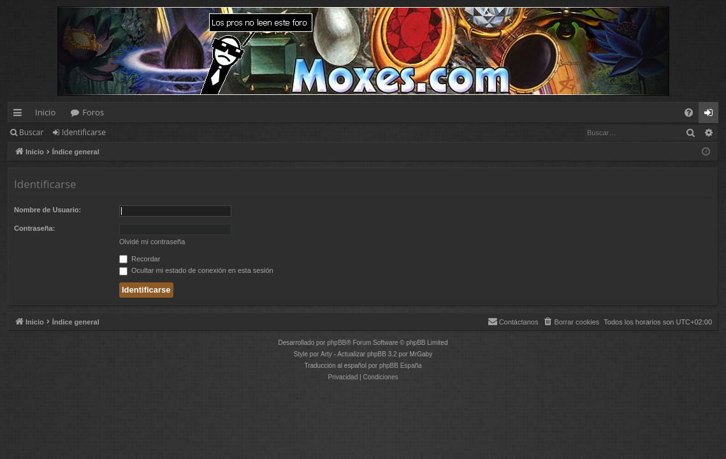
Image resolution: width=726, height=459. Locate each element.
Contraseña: (34, 228)
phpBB (336, 342)
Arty (326, 354)
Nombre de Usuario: (47, 210)
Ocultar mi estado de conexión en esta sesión (196, 270)
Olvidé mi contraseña (152, 241)
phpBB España (400, 365)
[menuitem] (689, 112)
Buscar (31, 132)
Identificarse (84, 132)
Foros (93, 112)
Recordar (139, 259)
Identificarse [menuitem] (711, 114)
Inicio (45, 112)
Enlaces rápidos (20, 114)
